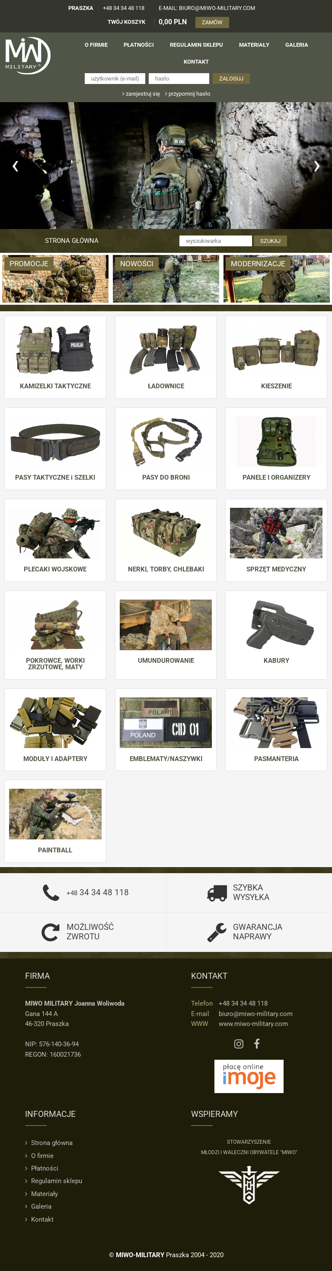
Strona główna (72, 241)
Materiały (41, 1194)
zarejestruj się (141, 93)
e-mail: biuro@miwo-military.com (207, 8)
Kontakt (39, 1219)
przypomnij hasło (187, 93)
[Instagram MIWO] (239, 1044)
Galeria (38, 1206)
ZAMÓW (212, 22)
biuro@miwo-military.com (256, 1014)
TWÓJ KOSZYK (126, 22)
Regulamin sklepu (53, 1181)
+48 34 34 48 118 (123, 8)
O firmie (39, 1156)
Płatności (41, 1168)
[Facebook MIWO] (257, 1044)
